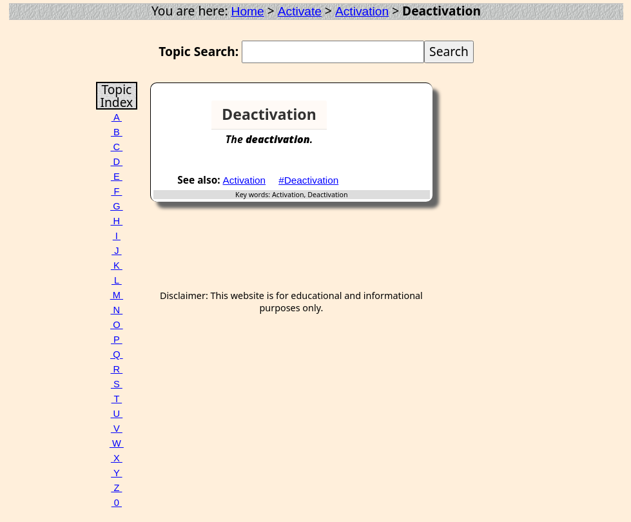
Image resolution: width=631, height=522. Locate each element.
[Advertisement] (383, 120)
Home (247, 11)
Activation (362, 11)
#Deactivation (308, 180)
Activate (300, 11)
